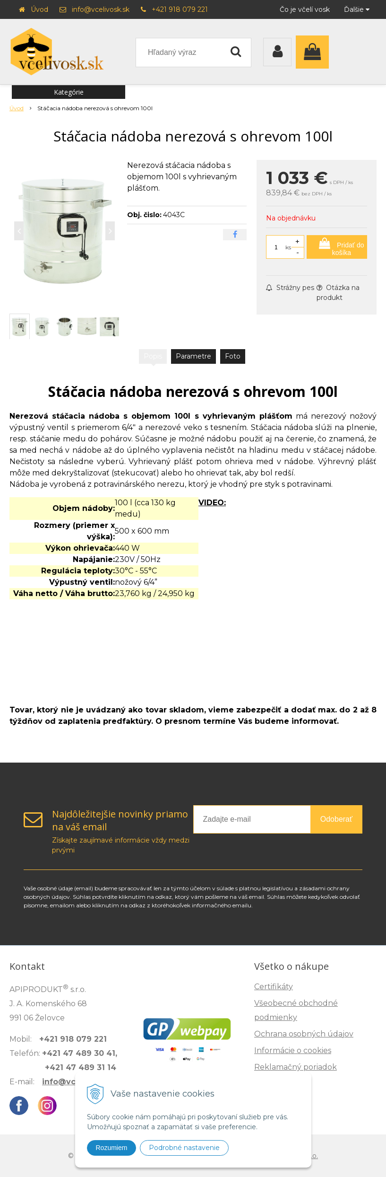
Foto (232, 356)
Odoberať (336, 819)
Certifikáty (273, 986)
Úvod (39, 9)
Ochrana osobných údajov (303, 1033)
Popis (153, 356)
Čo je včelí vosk (305, 9)
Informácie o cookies (292, 1050)
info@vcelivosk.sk (100, 9)
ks (288, 247)
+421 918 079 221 (180, 9)
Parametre (193, 356)
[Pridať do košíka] (337, 247)
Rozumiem (112, 1147)
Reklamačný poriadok (295, 1067)
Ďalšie (356, 9)
